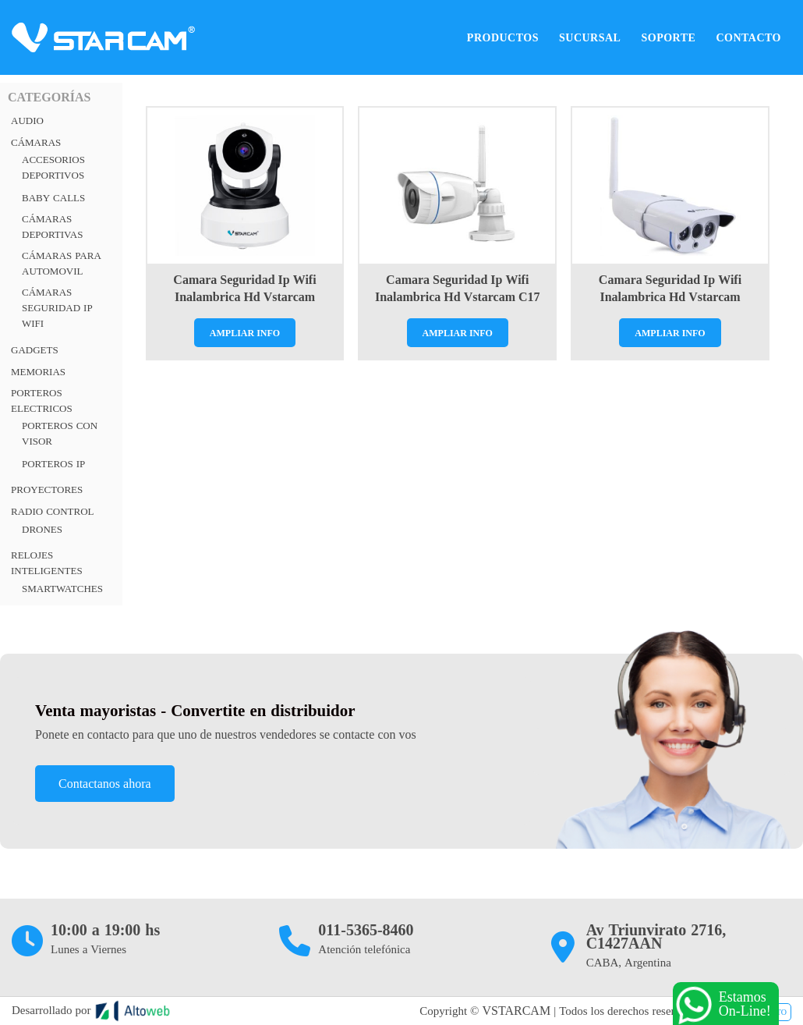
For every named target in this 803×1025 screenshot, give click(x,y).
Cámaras (36, 142)
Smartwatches (62, 588)
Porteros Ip (53, 464)
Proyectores (47, 489)
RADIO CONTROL (52, 511)
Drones (42, 529)
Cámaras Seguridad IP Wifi (57, 307)
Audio (27, 120)
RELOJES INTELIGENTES (47, 562)
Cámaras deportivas (52, 226)
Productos (503, 37)
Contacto (748, 37)
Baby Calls (53, 198)
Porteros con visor (59, 433)
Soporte (668, 37)
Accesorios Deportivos (53, 167)
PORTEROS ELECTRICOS (42, 400)
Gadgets (34, 350)
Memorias (38, 372)
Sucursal (590, 37)
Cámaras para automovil (61, 263)
